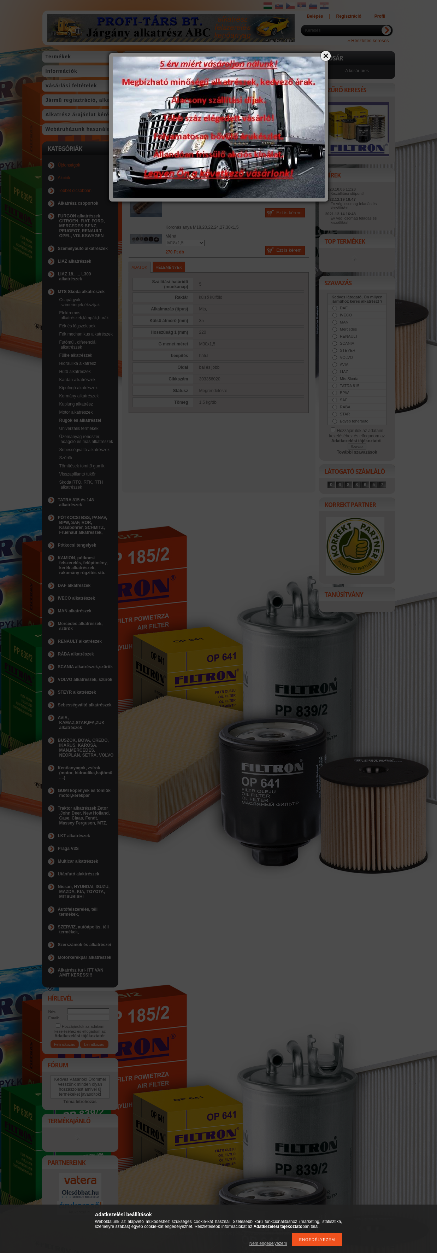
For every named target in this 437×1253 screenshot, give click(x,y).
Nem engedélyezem (268, 1243)
